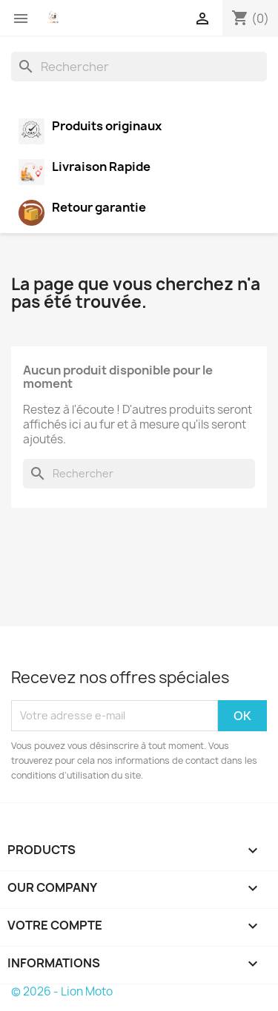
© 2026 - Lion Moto (62, 991)
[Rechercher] (139, 66)
